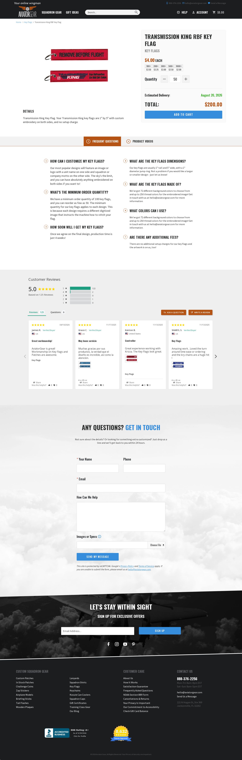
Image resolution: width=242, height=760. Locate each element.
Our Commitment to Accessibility (141, 707)
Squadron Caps (77, 698)
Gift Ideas (72, 12)
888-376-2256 (173, 3)
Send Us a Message (187, 696)
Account (200, 12)
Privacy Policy (127, 566)
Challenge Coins (24, 686)
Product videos (142, 141)
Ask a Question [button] (175, 312)
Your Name (85, 459)
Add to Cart (183, 114)
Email (82, 479)
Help (182, 12)
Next (216, 356)
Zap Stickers (22, 690)
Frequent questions (105, 141)
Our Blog (74, 711)
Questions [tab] (56, 312)
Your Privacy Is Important (136, 703)
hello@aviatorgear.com (194, 3)
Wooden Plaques (25, 707)
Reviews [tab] (33, 312)
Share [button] (37, 382)
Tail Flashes (22, 703)
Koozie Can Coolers (80, 694)
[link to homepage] (18, 22)
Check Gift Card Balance (135, 711)
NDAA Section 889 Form (135, 694)
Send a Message (217, 3)
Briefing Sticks (24, 698)
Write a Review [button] (202, 312)
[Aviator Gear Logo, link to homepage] (27, 11)
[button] (50, 385)
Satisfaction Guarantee (135, 686)
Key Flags (36, 360)
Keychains (75, 690)
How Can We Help (87, 497)
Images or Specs (89, 536)
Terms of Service (146, 566)
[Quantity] (175, 79)
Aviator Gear (101, 754)
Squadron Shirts (78, 682)
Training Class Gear (80, 707)
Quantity (151, 79)
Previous (25, 356)
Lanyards (74, 678)
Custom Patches (24, 678)
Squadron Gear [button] (52, 12)
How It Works (130, 682)
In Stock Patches (25, 682)
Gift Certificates (78, 703)
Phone (127, 459)
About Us (128, 678)
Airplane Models (24, 694)
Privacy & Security (133, 754)
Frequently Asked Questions (138, 690)
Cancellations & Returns (136, 698)
